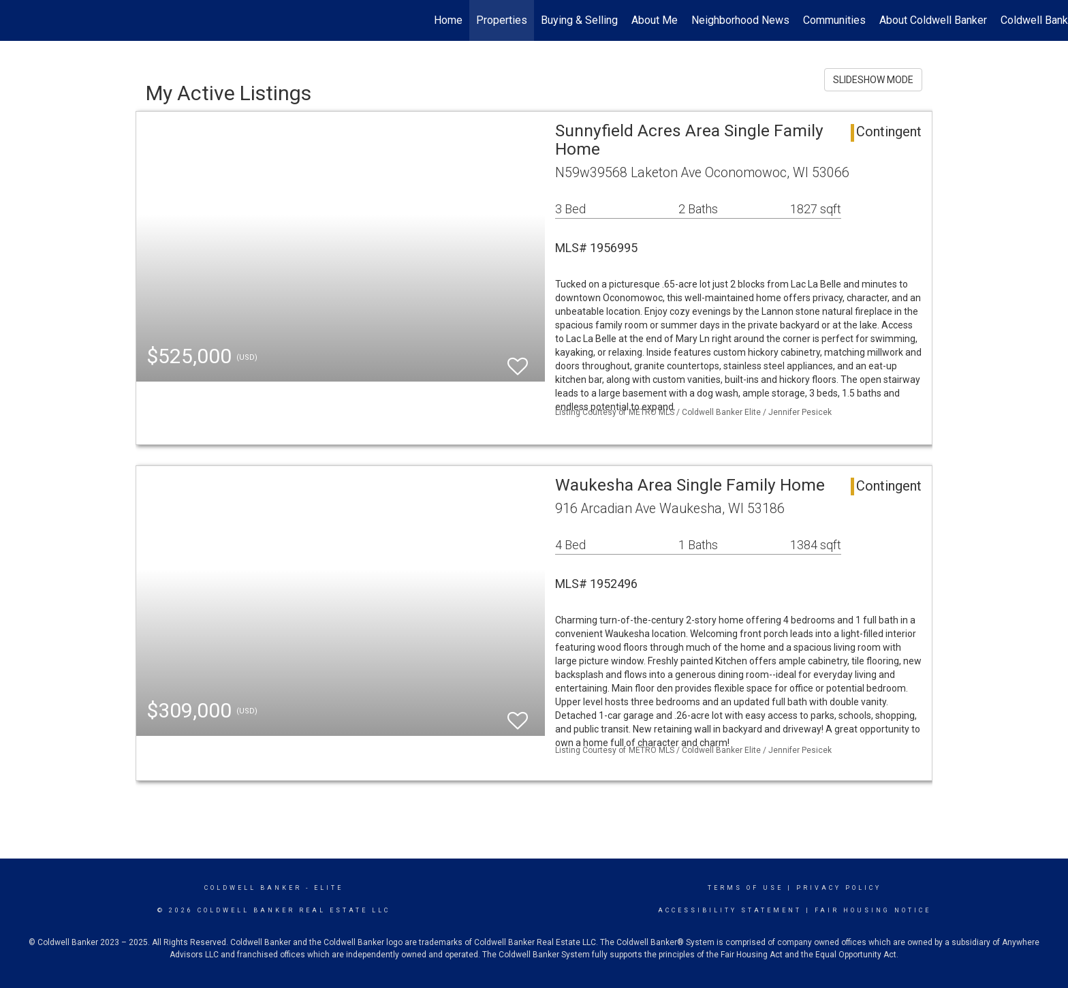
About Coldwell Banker (933, 20)
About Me (654, 20)
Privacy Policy (838, 887)
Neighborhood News (740, 20)
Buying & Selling (579, 20)
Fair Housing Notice (873, 910)
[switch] (518, 360)
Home (448, 20)
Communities (834, 20)
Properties (501, 20)
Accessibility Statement (730, 910)
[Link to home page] (17, 20)
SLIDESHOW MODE (873, 79)
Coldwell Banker (253, 887)
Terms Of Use (745, 887)
